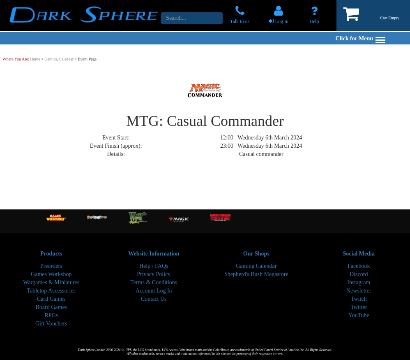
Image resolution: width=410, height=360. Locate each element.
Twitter (358, 307)
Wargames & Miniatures (51, 282)
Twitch (359, 299)
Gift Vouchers (51, 324)
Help (314, 21)
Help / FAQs (153, 266)
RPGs (51, 315)
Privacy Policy (153, 274)
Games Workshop (51, 274)
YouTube (358, 315)
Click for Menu (361, 38)
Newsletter (358, 291)
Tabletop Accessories (51, 291)
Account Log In (154, 291)
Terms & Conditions (153, 282)
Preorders (51, 266)
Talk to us (239, 21)
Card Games (51, 299)
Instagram (358, 282)
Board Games (51, 307)
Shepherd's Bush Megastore (256, 274)
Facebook (359, 266)
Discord (359, 274)
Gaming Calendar (59, 59)
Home (35, 59)
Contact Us (154, 299)
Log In (281, 21)
